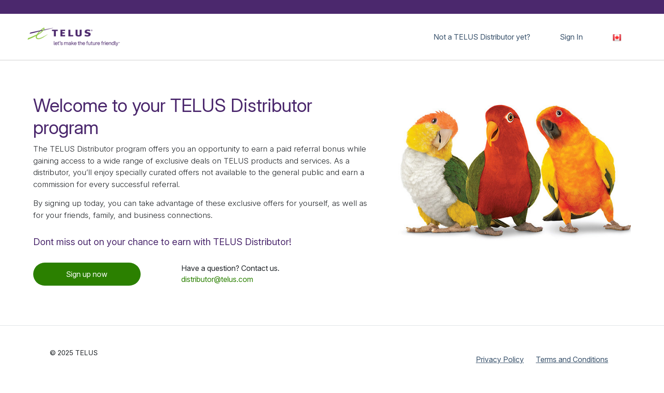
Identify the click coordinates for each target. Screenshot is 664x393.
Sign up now (86, 274)
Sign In (571, 36)
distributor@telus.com (217, 279)
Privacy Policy (500, 359)
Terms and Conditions (572, 359)
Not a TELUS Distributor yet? (481, 36)
